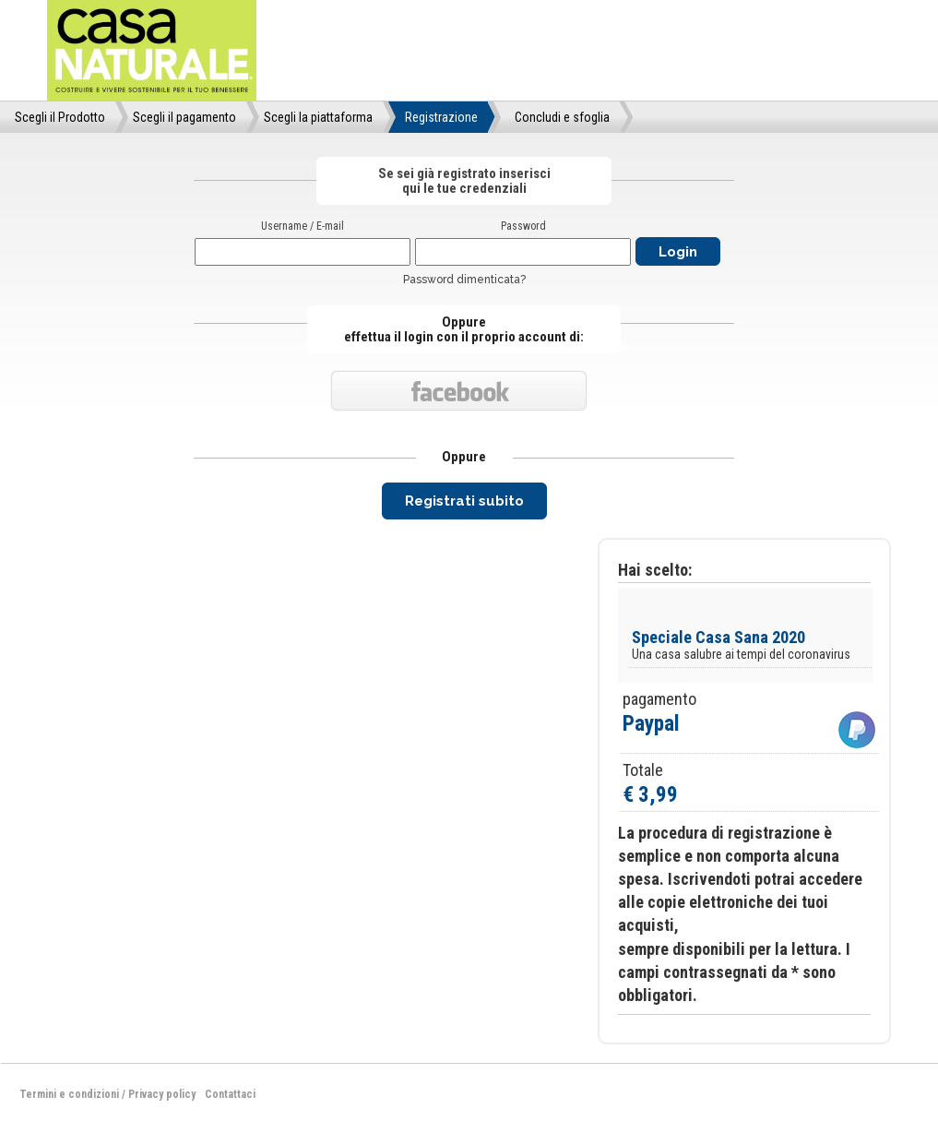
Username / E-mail (302, 226)
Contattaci (230, 1094)
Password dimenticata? (464, 279)
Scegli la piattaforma (318, 117)
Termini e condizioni (69, 1094)
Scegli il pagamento (184, 117)
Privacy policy (162, 1094)
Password (523, 226)
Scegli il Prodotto (60, 117)
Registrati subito (464, 501)
